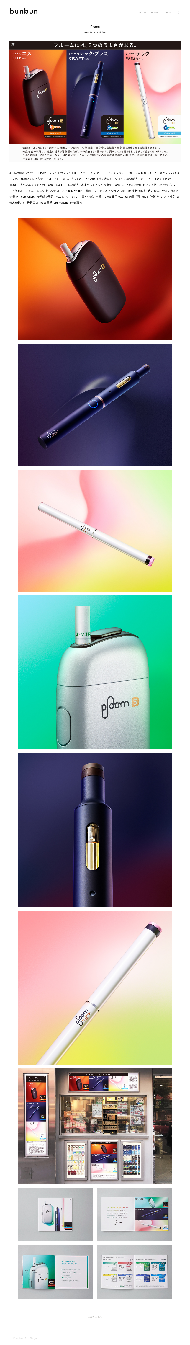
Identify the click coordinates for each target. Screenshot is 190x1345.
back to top (95, 1316)
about (154, 12)
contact (168, 12)
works (143, 12)
